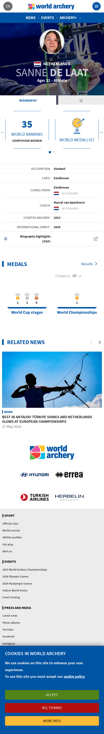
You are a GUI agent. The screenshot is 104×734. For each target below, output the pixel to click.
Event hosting (11, 597)
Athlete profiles (12, 537)
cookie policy (74, 676)
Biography (28, 100)
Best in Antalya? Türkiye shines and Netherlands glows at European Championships (47, 419)
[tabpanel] (27, 129)
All (74, 275)
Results (87, 263)
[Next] (100, 342)
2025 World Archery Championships (24, 569)
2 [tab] (54, 152)
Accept (52, 694)
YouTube (7, 629)
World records (11, 530)
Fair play (7, 544)
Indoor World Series (14, 590)
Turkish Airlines (34, 497)
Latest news (9, 615)
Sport (9, 516)
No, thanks (52, 707)
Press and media (17, 608)
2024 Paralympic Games (17, 583)
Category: (63, 275)
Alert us (7, 551)
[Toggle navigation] (96, 6)
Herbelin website (69, 497)
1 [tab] (50, 152)
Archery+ (68, 17)
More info (52, 720)
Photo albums (11, 623)
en (8, 6)
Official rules (10, 523)
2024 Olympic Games (15, 576)
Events (47, 17)
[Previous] (91, 342)
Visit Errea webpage (69, 474)
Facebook (8, 636)
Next (101, 132)
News (31, 17)
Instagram (8, 643)
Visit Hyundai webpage (34, 474)
